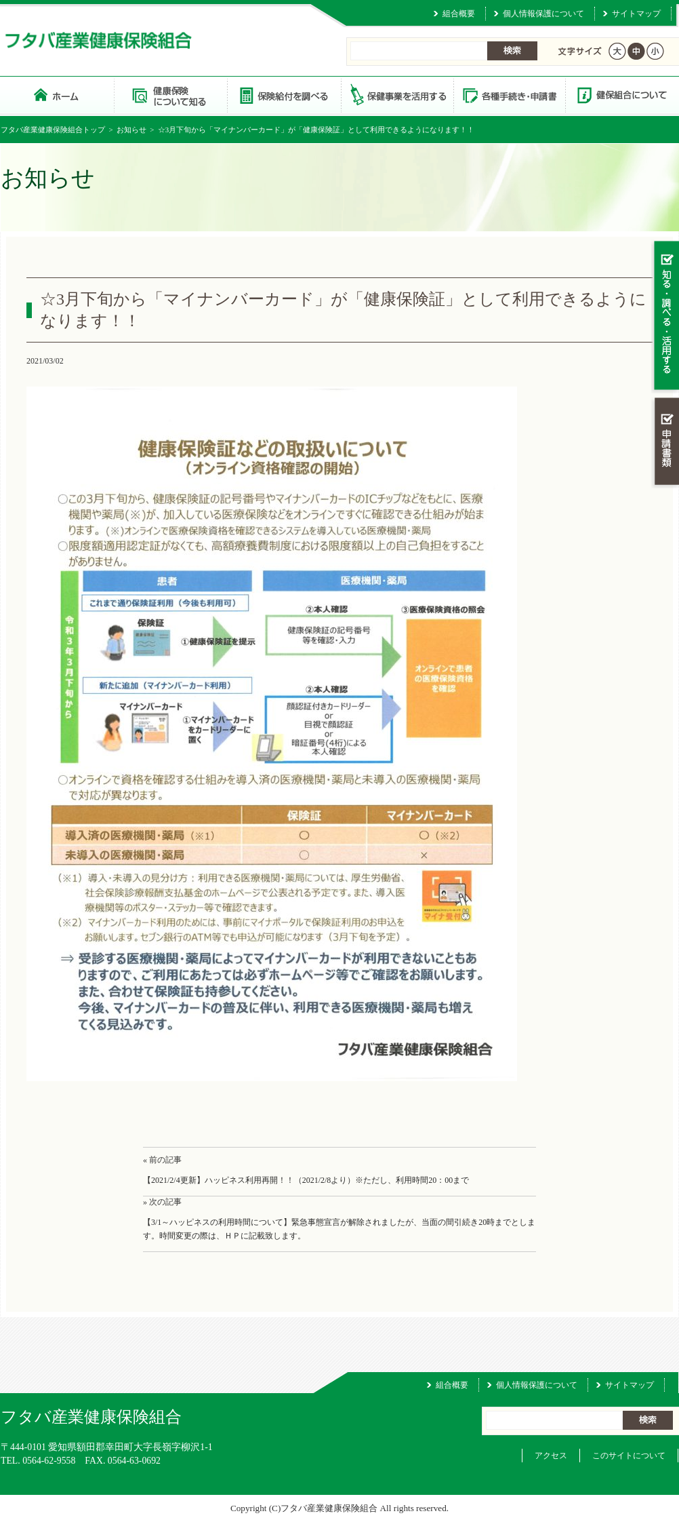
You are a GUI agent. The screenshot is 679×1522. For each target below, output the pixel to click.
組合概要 (459, 13)
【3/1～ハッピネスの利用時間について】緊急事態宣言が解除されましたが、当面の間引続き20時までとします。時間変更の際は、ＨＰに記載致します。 (339, 1229)
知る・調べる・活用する (665, 316)
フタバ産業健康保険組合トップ (53, 129)
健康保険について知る (170, 95)
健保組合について (621, 95)
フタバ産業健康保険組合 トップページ (57, 95)
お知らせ (131, 129)
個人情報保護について (543, 13)
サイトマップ (636, 13)
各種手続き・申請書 (509, 95)
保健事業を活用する (396, 95)
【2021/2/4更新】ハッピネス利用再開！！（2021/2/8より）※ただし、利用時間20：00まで (306, 1180)
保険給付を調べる (283, 95)
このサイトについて (628, 1455)
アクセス (551, 1455)
